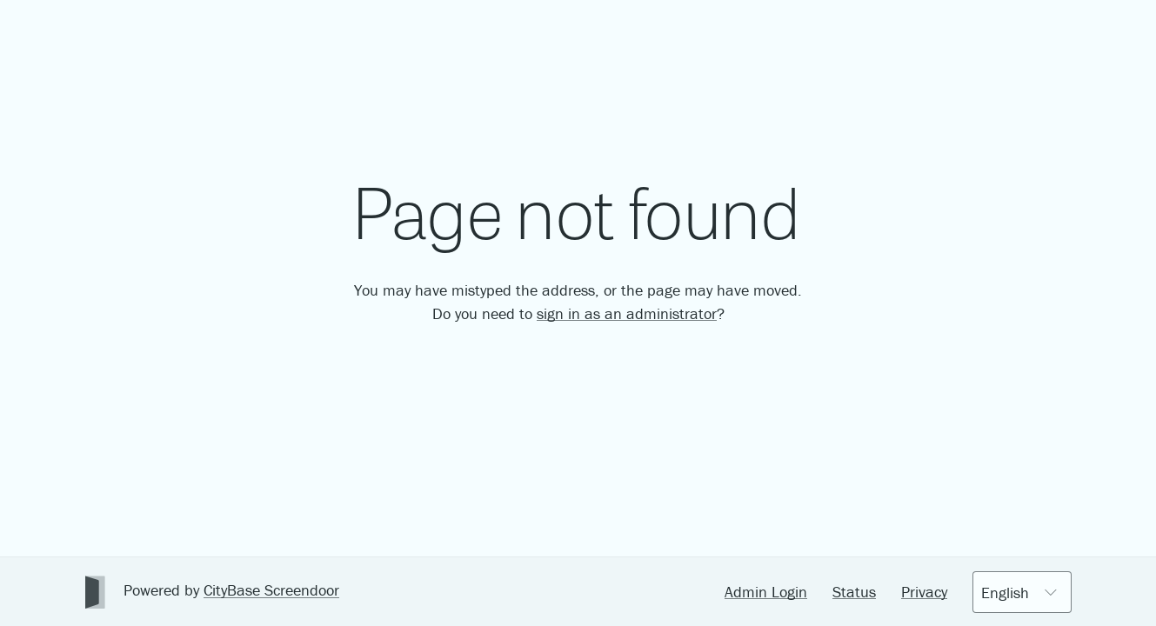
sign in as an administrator (627, 313)
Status (854, 592)
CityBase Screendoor (271, 590)
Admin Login (766, 592)
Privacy (924, 592)
